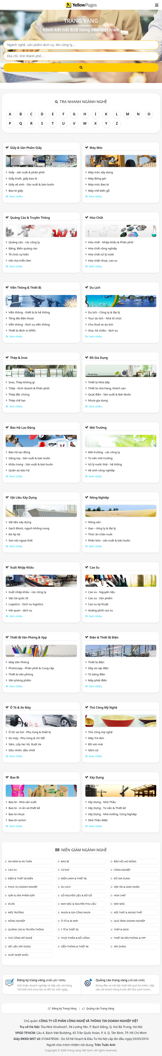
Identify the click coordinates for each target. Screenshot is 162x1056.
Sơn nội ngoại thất (21, 540)
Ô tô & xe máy (20, 707)
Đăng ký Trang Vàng (64, 1008)
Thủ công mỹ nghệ (103, 707)
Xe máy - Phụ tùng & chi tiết (27, 738)
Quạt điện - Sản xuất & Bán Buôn (109, 394)
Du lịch (95, 288)
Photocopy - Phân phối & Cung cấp (31, 668)
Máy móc (96, 148)
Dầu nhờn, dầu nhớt (22, 750)
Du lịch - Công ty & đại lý (104, 312)
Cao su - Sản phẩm (100, 598)
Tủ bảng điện (96, 674)
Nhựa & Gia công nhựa (75, 912)
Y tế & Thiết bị (69, 929)
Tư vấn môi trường (100, 458)
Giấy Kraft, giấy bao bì (23, 178)
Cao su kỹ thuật (98, 604)
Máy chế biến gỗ (98, 190)
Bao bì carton (17, 820)
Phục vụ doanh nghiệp (22, 886)
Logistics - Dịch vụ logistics (26, 604)
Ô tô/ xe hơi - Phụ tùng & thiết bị (30, 732)
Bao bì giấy (16, 190)
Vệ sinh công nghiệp (101, 470)
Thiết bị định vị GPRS (22, 330)
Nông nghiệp (99, 497)
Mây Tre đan (96, 738)
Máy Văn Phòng (19, 662)
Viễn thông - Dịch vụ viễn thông (29, 324)
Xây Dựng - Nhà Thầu (102, 802)
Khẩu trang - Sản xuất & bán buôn (31, 464)
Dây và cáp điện (98, 668)
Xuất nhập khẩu (22, 567)
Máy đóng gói (97, 178)
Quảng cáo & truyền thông (30, 218)
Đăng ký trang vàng (41, 980)
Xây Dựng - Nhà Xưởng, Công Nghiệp (112, 814)
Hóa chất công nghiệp (102, 248)
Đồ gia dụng (99, 358)
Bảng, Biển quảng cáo (23, 248)
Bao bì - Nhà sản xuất (23, 802)
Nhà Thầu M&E (98, 820)
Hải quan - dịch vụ (20, 610)
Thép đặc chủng (19, 394)
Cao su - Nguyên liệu (101, 592)
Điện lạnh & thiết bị (73, 878)
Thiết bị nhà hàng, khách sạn (107, 388)
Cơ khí (65, 869)
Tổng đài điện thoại (21, 318)
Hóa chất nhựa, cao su (102, 260)
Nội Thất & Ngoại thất (128, 912)
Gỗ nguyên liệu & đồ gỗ (76, 895)
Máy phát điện (97, 680)
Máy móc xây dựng (100, 172)
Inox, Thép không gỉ (22, 382)
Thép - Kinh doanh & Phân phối (29, 388)
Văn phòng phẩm (20, 680)
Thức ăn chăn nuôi (100, 534)
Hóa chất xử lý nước (101, 254)
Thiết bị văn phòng (21, 674)
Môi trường (98, 428)
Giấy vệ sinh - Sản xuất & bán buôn (31, 184)
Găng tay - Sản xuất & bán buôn (29, 458)
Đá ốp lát (14, 534)
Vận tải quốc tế (18, 598)
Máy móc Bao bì (98, 184)
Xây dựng (97, 777)
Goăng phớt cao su (100, 610)
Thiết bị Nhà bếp (99, 382)
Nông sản (94, 522)
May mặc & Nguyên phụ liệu (78, 903)
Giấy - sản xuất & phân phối (27, 172)
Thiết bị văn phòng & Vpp (28, 637)
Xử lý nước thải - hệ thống (105, 464)
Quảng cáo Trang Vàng (100, 1008)
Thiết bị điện (96, 662)
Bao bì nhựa (16, 814)
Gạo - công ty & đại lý (102, 528)
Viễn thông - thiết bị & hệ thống (29, 312)
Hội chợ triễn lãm (20, 260)
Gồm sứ (93, 750)
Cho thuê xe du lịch (100, 324)
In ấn (11, 903)
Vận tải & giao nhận (126, 886)
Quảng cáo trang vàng (120, 980)
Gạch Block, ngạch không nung (29, 528)
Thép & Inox (19, 358)
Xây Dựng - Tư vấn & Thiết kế (107, 808)
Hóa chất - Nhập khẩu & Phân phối (110, 242)
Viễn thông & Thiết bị (25, 288)
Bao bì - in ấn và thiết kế (24, 808)
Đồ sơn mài (95, 744)
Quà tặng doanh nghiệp (129, 921)
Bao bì (14, 777)
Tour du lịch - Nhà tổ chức (105, 318)
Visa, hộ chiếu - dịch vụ (103, 330)
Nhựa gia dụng (98, 400)
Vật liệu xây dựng (23, 497)
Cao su (95, 567)
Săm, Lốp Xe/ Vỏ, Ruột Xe (25, 744)
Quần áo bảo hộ (19, 470)
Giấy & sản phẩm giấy (26, 148)
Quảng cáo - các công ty (24, 242)
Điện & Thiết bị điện (104, 637)
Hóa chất (96, 218)
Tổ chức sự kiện (19, 254)
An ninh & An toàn (20, 861)
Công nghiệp (122, 869)
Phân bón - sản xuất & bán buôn (109, 540)
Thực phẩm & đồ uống (75, 938)
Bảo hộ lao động (22, 428)
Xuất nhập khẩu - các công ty (27, 592)
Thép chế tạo (17, 400)
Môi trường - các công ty (104, 452)
